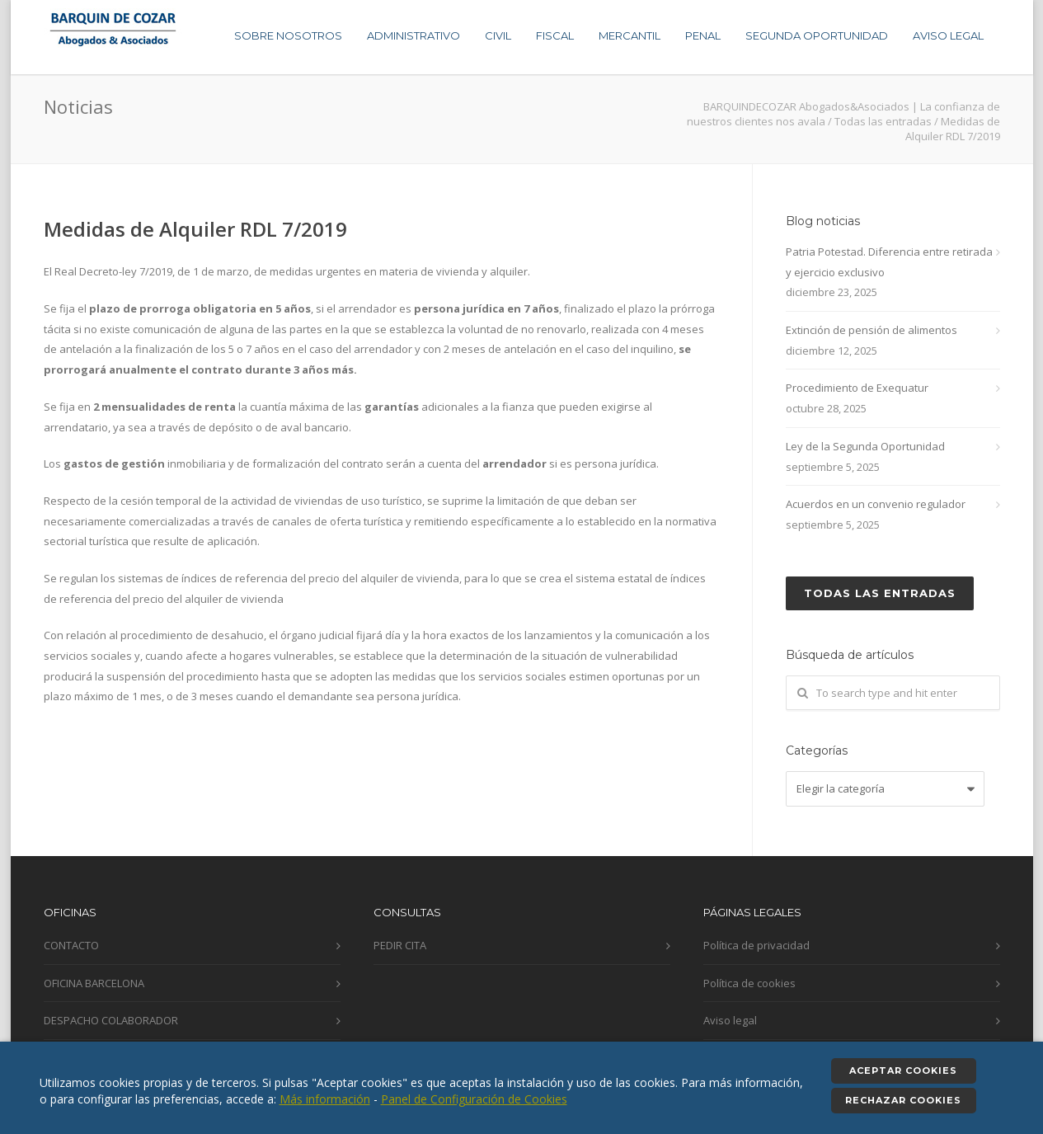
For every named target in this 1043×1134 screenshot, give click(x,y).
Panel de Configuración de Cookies (474, 1099)
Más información (325, 1099)
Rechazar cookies (903, 1100)
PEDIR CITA (400, 945)
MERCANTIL (629, 35)
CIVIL (498, 35)
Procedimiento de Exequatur (857, 387)
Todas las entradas (880, 593)
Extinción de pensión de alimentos (871, 329)
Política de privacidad (756, 945)
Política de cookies (749, 983)
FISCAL (555, 35)
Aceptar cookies (903, 1070)
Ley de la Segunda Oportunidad (865, 446)
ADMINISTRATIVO (413, 35)
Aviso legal (730, 1020)
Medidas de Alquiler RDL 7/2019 (195, 228)
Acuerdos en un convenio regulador (875, 503)
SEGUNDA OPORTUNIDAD (816, 35)
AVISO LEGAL (948, 35)
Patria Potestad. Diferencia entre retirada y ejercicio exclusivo (889, 262)
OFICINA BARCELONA (94, 983)
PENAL (703, 35)
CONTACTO (71, 945)
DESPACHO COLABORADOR (111, 1020)
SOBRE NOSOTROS (288, 35)
